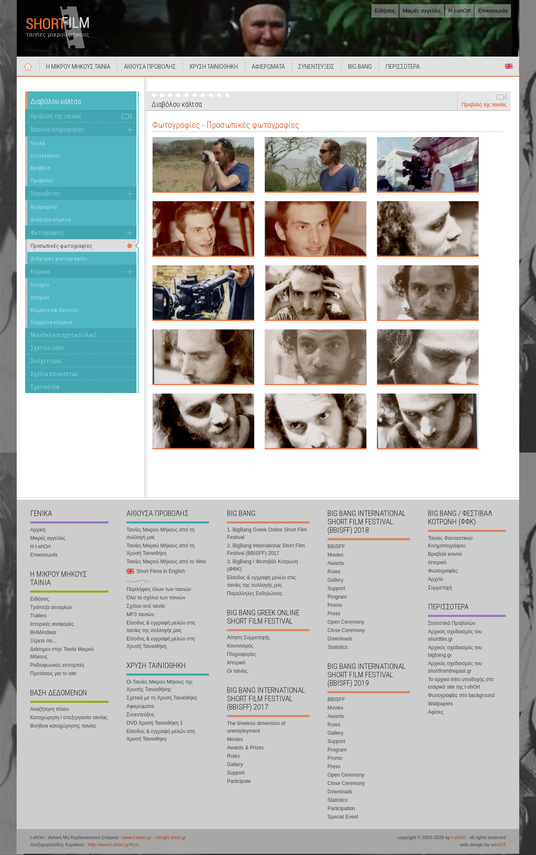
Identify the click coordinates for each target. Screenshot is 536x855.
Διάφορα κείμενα (51, 221)
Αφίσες (435, 713)
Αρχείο (435, 580)
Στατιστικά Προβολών (451, 624)
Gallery (235, 766)
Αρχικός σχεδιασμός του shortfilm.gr (455, 636)
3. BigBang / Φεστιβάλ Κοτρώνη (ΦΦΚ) (262, 566)
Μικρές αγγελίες (422, 11)
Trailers (38, 617)
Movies (235, 741)
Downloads (339, 640)
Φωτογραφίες (47, 233)
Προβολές (42, 182)
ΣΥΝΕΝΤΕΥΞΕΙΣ (320, 68)
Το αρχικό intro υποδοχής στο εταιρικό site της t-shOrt (460, 684)
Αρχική (28, 67)
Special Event (342, 818)
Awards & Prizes (245, 749)
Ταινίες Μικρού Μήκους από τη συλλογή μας (160, 535)
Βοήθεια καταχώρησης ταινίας (63, 727)
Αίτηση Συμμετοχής (248, 639)
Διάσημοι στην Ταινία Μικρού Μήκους (62, 654)
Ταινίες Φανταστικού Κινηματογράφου (450, 543)
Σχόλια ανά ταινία (145, 607)
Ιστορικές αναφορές (52, 625)
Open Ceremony (345, 623)
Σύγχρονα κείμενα (51, 323)
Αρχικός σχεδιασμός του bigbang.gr (455, 652)
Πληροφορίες (241, 655)
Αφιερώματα (140, 707)
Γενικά (38, 144)
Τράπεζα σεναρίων (51, 608)
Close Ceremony (346, 632)
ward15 (498, 845)
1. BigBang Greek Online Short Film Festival (267, 535)
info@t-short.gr (170, 838)
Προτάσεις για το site (53, 675)
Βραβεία (40, 169)
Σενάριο (40, 286)
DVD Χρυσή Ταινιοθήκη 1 (154, 724)
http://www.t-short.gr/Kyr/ (113, 845)
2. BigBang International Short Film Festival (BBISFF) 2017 (266, 550)
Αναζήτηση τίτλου (49, 710)
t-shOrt (458, 838)
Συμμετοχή (440, 589)
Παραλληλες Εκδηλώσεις (254, 595)
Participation (341, 810)
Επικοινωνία (493, 11)
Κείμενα (40, 272)
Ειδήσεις (385, 11)
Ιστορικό (40, 298)
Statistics (337, 648)
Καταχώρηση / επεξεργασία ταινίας (69, 719)
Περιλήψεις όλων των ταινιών (158, 590)
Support (236, 774)
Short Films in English (508, 67)
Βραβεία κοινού (445, 555)
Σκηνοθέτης (45, 194)
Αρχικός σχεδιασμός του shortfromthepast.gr (455, 668)
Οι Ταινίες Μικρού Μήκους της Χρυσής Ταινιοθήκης (159, 687)
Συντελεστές (45, 156)
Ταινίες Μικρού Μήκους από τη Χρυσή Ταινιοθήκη (160, 550)
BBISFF (336, 548)
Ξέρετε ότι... (43, 642)
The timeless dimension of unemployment (256, 728)
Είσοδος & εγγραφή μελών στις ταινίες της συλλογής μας (161, 628)
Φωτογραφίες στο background (461, 697)
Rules (233, 757)
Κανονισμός (240, 647)
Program (337, 598)
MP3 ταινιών (140, 616)
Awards (335, 564)
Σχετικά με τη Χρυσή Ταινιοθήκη (161, 699)
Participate (239, 782)
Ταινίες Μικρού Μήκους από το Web (166, 563)
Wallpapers (440, 705)
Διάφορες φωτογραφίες (59, 259)
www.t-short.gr (137, 838)
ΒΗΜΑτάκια (43, 634)
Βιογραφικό (44, 208)
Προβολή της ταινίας (484, 106)
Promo (334, 606)
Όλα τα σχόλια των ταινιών (155, 599)
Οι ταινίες (237, 672)
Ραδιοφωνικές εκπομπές (57, 666)
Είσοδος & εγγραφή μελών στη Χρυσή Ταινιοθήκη (160, 643)
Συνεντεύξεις (140, 716)
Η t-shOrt (459, 11)
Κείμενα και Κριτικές (55, 311)
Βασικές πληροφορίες (58, 130)
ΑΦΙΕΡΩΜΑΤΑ (270, 68)
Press (333, 615)
